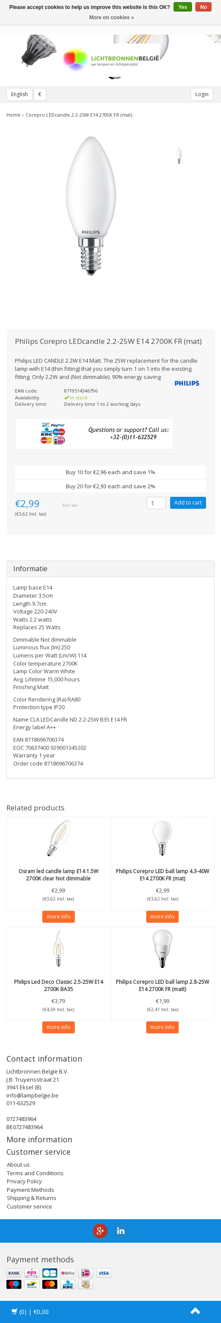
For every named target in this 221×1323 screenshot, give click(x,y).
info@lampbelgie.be (32, 1095)
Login (202, 94)
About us (18, 1164)
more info (59, 916)
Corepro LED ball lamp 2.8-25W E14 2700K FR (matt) (162, 985)
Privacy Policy (24, 1181)
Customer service (29, 1206)
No (203, 7)
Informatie (30, 568)
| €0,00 (30, 1312)
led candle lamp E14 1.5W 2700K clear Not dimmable (58, 875)
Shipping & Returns (31, 1198)
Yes (182, 7)
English (19, 94)
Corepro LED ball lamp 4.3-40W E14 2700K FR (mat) (162, 875)
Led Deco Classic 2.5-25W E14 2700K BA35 (58, 985)
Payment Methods (30, 1190)
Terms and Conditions (35, 1173)
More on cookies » (111, 18)
